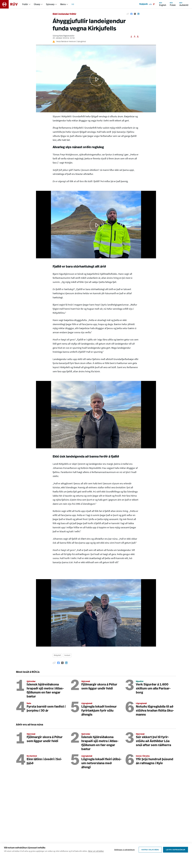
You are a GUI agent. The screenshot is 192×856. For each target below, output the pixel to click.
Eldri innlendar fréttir (64, 14)
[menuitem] (26, 4)
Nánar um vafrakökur (96, 851)
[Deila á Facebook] (131, 14)
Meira (63, 4)
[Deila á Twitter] (135, 14)
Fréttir (25, 4)
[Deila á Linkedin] (138, 14)
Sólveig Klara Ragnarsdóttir (63, 36)
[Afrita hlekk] (128, 14)
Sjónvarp (50, 4)
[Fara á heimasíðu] (11, 4)
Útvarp (37, 4)
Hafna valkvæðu (150, 850)
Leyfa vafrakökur (175, 850)
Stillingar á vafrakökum (124, 850)
